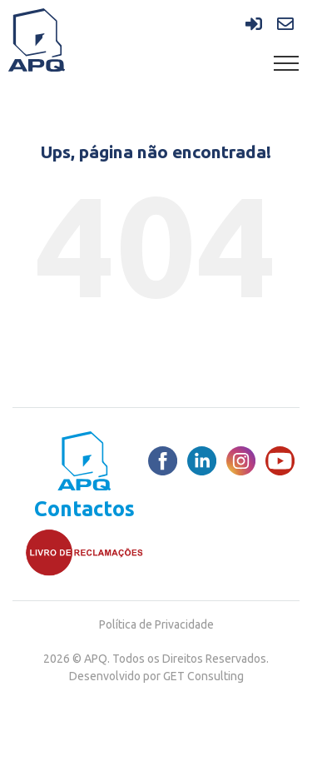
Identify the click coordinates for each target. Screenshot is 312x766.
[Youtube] (280, 460)
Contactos (84, 509)
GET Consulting (203, 676)
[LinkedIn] (201, 460)
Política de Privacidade (156, 624)
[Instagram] (240, 460)
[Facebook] (162, 460)
